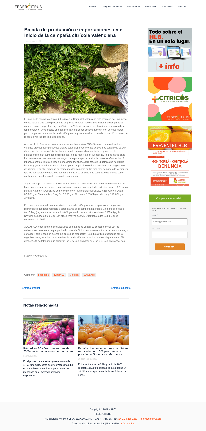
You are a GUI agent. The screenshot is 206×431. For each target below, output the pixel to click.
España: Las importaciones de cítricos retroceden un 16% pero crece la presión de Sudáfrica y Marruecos (103, 351)
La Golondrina (127, 423)
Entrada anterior (29, 288)
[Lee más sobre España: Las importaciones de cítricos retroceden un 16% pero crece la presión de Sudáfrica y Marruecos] (103, 330)
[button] (188, 7)
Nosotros (184, 7)
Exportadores (138, 6)
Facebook (43, 275)
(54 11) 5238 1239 (127, 418)
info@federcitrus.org (150, 418)
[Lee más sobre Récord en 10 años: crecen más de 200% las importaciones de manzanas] (48, 330)
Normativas (169, 6)
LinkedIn (74, 275)
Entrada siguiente (122, 288)
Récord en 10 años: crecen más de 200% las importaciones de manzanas (48, 350)
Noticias (100, 6)
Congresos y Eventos (118, 6)
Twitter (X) (59, 275)
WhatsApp (89, 275)
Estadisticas (154, 6)
